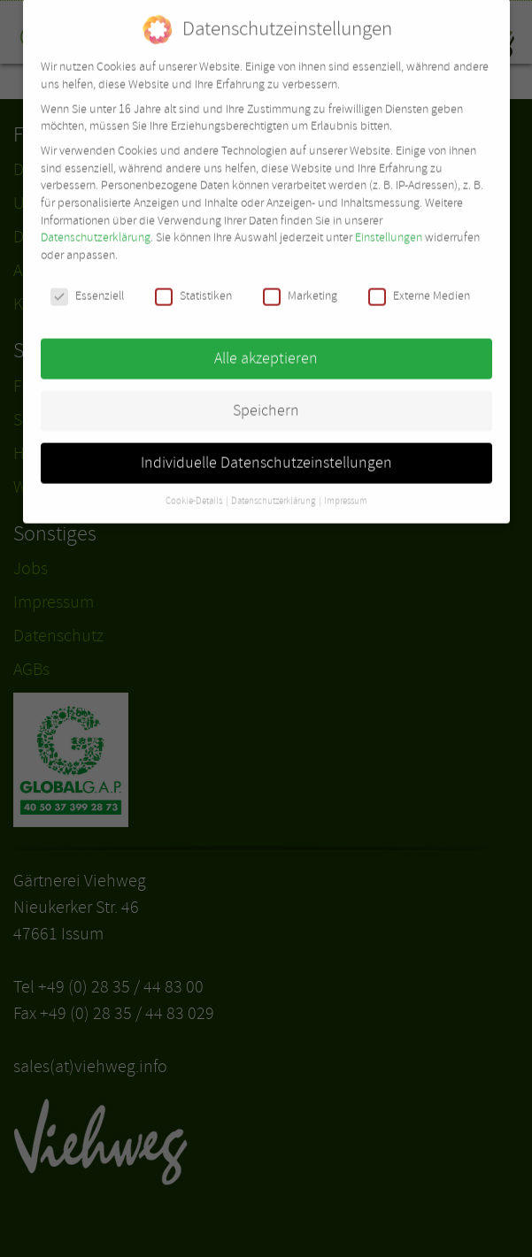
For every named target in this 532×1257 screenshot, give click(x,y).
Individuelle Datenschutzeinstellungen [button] (266, 451)
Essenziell (87, 284)
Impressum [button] (345, 490)
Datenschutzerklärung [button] (274, 490)
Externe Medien (419, 284)
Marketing (300, 284)
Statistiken (193, 284)
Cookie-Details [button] (195, 490)
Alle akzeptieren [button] (266, 347)
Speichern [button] (266, 399)
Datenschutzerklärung (95, 226)
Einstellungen (388, 226)
